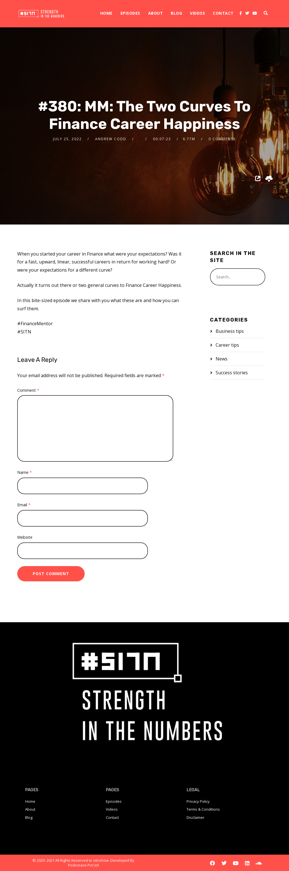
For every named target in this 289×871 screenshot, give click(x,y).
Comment (28, 390)
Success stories (232, 372)
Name (24, 472)
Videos (197, 13)
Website (24, 537)
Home (106, 13)
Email (23, 504)
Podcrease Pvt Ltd (83, 865)
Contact (223, 13)
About (155, 13)
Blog (176, 13)
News (221, 359)
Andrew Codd (110, 139)
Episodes (130, 13)
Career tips (227, 345)
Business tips (230, 331)
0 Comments (222, 139)
